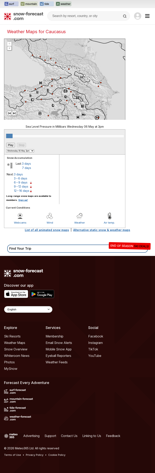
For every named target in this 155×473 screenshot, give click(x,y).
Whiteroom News (16, 356)
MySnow (10, 369)
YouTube (94, 356)
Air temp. (109, 222)
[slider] (9, 136)
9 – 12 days (21, 186)
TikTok (93, 349)
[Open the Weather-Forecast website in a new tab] (63, 4)
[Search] (125, 16)
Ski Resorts (12, 336)
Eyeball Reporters (58, 356)
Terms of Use (12, 454)
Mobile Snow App (59, 349)
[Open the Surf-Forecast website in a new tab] (11, 4)
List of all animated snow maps (47, 230)
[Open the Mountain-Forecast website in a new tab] (29, 4)
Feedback (113, 436)
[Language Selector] (28, 309)
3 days (26, 163)
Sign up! (23, 200)
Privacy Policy (34, 454)
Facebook (95, 336)
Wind (50, 222)
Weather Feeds (57, 362)
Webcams (20, 222)
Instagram (95, 343)
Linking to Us (91, 436)
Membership (54, 336)
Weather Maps (14, 343)
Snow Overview (15, 349)
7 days (26, 168)
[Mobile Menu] (147, 16)
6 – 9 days (20, 182)
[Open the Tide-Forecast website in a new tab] (46, 4)
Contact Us (69, 436)
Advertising (31, 436)
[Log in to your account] (137, 16)
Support (50, 436)
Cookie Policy (56, 454)
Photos (9, 362)
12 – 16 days (21, 190)
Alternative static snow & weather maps (101, 230)
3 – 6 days (20, 178)
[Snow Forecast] (23, 16)
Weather (79, 222)
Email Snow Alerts (59, 343)
